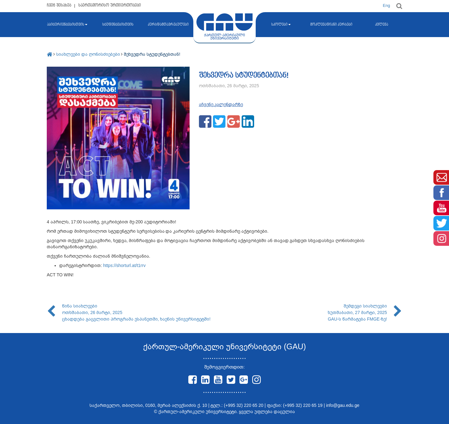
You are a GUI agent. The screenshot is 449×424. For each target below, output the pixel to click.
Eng (386, 5)
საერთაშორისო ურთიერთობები (109, 5)
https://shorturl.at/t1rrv (124, 265)
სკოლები (281, 24)
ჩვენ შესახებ (59, 5)
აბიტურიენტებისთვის (67, 24)
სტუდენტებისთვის (117, 24)
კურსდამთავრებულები (168, 24)
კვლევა (381, 24)
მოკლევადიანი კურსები (331, 24)
